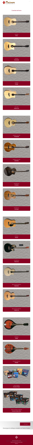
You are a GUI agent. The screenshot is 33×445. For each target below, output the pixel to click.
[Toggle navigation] (30, 1)
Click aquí (25, 424)
